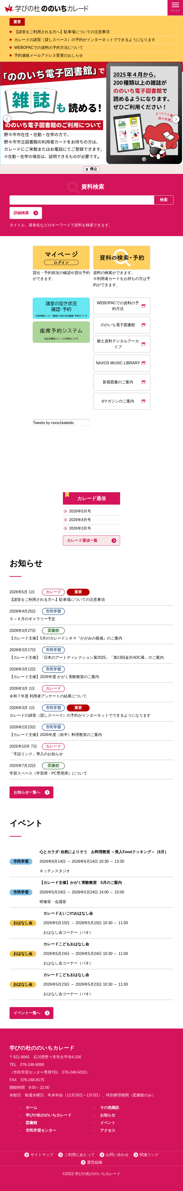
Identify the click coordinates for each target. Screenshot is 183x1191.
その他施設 (109, 1107)
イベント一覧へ (27, 1013)
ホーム (31, 1107)
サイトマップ (41, 1155)
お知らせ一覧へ (27, 792)
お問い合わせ (117, 1155)
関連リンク (149, 1155)
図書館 (31, 1123)
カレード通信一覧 (82, 540)
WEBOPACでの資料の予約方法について (48, 48)
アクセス (107, 1130)
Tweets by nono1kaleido (53, 423)
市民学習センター (41, 1130)
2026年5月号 (80, 511)
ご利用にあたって (79, 1155)
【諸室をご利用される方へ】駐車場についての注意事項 (62, 32)
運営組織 (94, 1162)
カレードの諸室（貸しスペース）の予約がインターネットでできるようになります (84, 40)
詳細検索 (21, 213)
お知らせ (107, 1115)
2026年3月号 (80, 528)
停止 (93, 169)
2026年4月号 (80, 520)
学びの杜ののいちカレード (48, 1115)
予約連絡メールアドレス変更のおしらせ (48, 55)
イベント (107, 1123)
